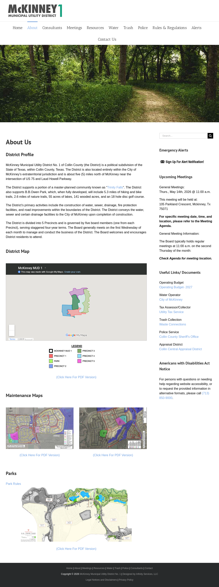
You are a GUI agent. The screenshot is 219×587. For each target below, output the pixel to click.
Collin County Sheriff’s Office (179, 336)
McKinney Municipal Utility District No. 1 (100, 574)
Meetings (87, 568)
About (77, 568)
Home (69, 568)
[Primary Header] (109, 83)
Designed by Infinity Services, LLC (140, 574)
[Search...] (183, 136)
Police (125, 568)
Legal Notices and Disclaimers (101, 579)
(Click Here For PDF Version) (76, 377)
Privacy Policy (126, 579)
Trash (117, 568)
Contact (149, 568)
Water (109, 568)
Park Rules (13, 483)
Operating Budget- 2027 (175, 287)
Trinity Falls (115, 187)
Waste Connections (172, 324)
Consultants (137, 568)
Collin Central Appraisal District (180, 349)
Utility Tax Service (171, 312)
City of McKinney (171, 299)
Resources (99, 568)
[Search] (210, 136)
